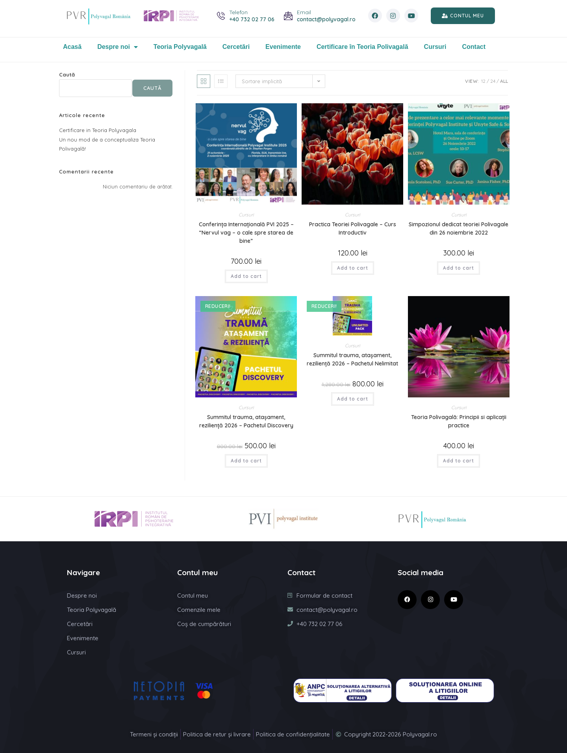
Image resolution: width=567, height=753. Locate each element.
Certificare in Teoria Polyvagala (97, 130)
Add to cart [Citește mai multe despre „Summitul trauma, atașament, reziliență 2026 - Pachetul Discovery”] (246, 461)
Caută (67, 74)
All (504, 81)
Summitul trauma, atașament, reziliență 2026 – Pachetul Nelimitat (352, 359)
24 (492, 81)
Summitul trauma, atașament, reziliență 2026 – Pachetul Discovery (246, 421)
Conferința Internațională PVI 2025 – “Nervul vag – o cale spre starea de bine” (246, 232)
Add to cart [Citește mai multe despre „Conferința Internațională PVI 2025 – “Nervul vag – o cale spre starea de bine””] (246, 276)
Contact (474, 46)
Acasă (72, 46)
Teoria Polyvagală (180, 46)
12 (483, 81)
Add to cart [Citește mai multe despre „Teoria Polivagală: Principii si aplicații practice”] (458, 461)
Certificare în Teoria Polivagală (362, 46)
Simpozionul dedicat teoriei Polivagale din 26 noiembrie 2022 (458, 228)
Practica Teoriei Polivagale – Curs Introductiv (352, 228)
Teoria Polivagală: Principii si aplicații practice (458, 421)
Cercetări (236, 46)
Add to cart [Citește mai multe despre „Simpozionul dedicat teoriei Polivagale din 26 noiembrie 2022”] (458, 268)
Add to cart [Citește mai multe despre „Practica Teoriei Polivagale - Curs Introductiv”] (352, 268)
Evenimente (283, 46)
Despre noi (117, 46)
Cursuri (435, 46)
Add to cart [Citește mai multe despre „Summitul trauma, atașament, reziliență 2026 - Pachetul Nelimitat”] (352, 399)
